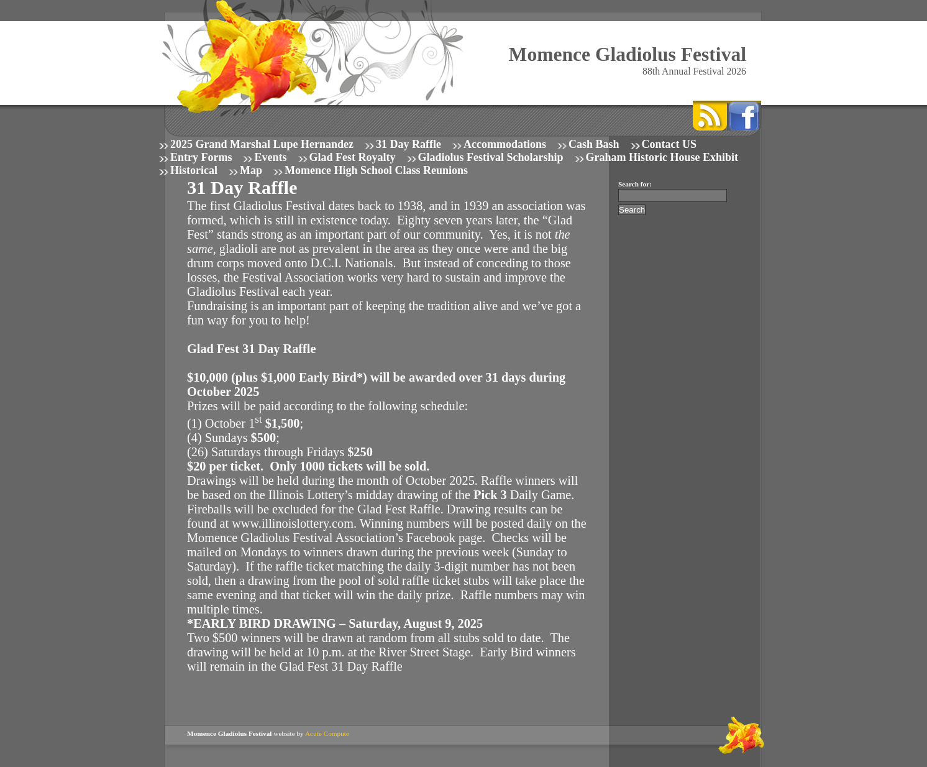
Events (270, 157)
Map (251, 170)
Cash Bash (594, 144)
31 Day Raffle (408, 144)
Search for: (635, 184)
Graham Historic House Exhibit (662, 157)
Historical (193, 170)
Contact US (669, 144)
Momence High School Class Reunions (376, 170)
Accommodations (505, 144)
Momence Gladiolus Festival (627, 54)
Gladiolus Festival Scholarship (491, 157)
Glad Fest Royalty (352, 157)
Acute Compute (327, 733)
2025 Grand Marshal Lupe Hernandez (262, 144)
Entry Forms (201, 157)
